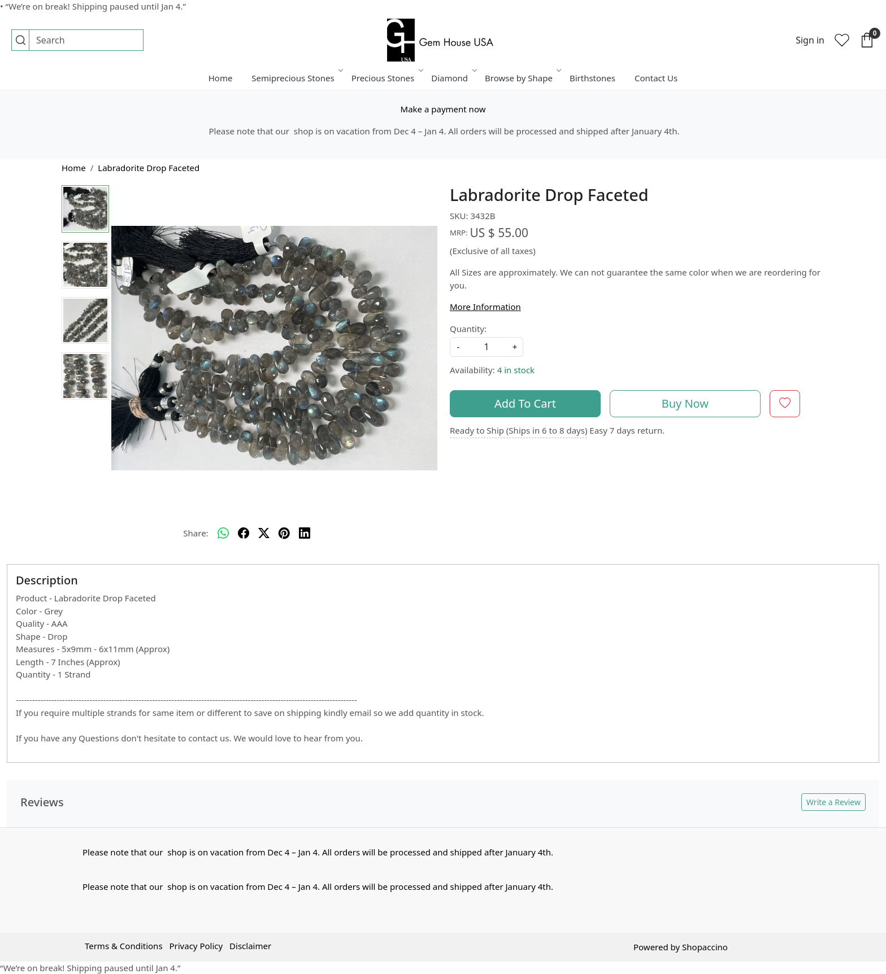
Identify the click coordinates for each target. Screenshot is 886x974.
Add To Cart (525, 403)
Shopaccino (705, 947)
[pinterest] (284, 533)
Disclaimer (250, 945)
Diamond (453, 78)
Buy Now (685, 403)
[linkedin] (304, 533)
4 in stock (516, 369)
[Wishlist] (841, 40)
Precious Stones (386, 78)
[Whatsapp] (223, 533)
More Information (485, 306)
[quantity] (486, 347)
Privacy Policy (196, 945)
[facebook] (243, 533)
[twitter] (264, 533)
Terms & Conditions (124, 945)
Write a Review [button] (833, 802)
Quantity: (468, 328)
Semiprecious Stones (296, 78)
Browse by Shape (522, 78)
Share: (195, 533)
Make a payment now (443, 109)
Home (221, 78)
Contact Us (656, 78)
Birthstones (592, 78)
